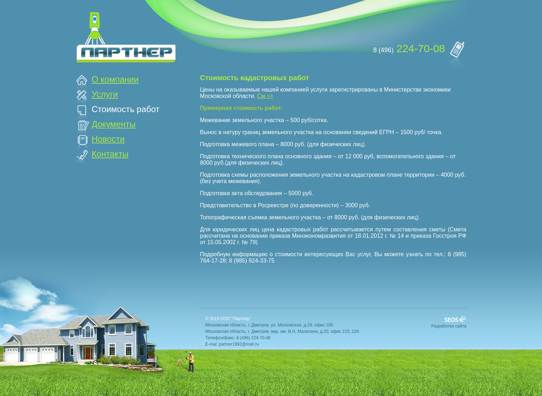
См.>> (265, 96)
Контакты (110, 154)
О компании (115, 79)
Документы (114, 124)
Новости (108, 139)
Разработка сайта (448, 326)
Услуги (105, 94)
